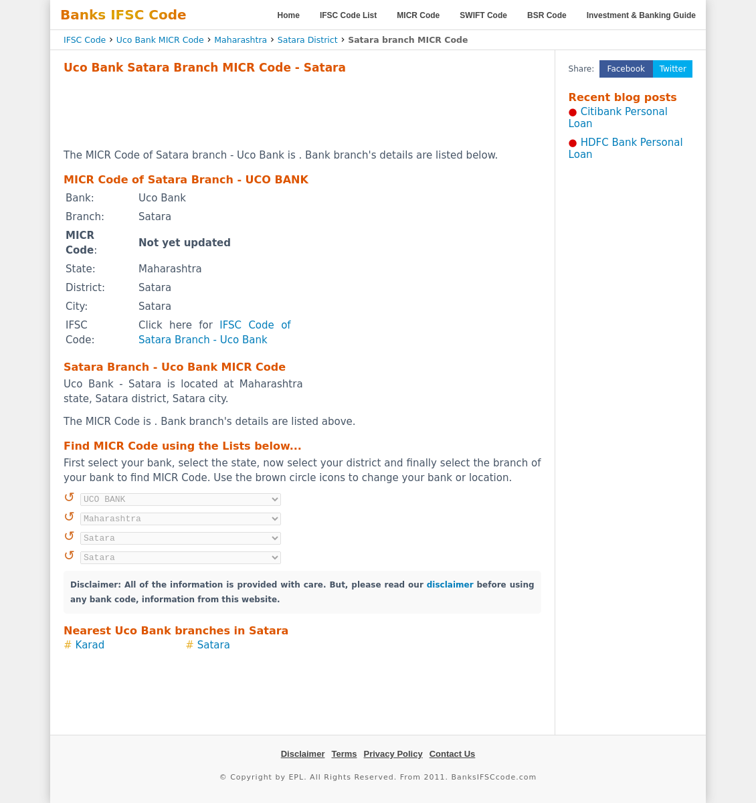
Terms (344, 754)
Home (289, 15)
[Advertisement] (302, 111)
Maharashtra (240, 40)
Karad (90, 645)
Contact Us (453, 754)
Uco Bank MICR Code (160, 40)
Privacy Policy (393, 754)
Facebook (626, 69)
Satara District (308, 40)
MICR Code (418, 15)
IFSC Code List (348, 15)
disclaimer (450, 585)
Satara (213, 645)
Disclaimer (303, 754)
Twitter (673, 69)
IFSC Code (85, 40)
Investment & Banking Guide (641, 15)
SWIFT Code (483, 15)
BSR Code (547, 15)
